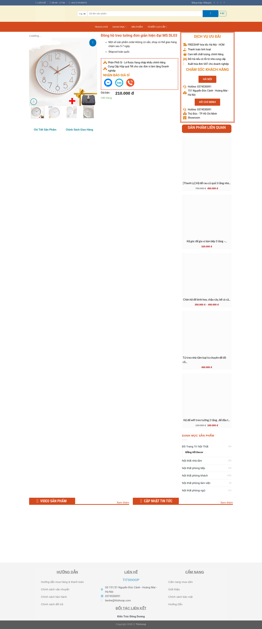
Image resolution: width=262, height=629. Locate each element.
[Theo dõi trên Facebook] (215, 2)
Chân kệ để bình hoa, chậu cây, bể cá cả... (206, 299)
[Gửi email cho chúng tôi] (225, 2)
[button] (207, 79)
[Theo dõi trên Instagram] (218, 2)
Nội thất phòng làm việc (196, 482)
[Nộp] (210, 13)
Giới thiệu (174, 589)
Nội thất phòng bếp (193, 468)
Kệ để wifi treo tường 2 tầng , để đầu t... (206, 420)
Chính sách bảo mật (180, 596)
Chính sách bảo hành (54, 596)
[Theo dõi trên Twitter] (222, 2)
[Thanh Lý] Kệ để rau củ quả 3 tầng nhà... (207, 183)
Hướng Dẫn (175, 604)
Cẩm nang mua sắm (180, 581)
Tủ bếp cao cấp (157, 27)
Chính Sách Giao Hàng (79, 129)
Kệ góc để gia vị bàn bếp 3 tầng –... (207, 241)
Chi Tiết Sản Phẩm (45, 129)
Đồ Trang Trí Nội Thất (195, 446)
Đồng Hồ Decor (194, 452)
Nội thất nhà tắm (192, 460)
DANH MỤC (120, 27)
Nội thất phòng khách (195, 475)
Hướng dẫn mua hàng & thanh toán (62, 581)
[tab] (45, 130)
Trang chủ (101, 26)
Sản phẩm (137, 26)
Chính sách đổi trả (52, 604)
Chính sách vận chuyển (55, 589)
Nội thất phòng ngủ (193, 490)
